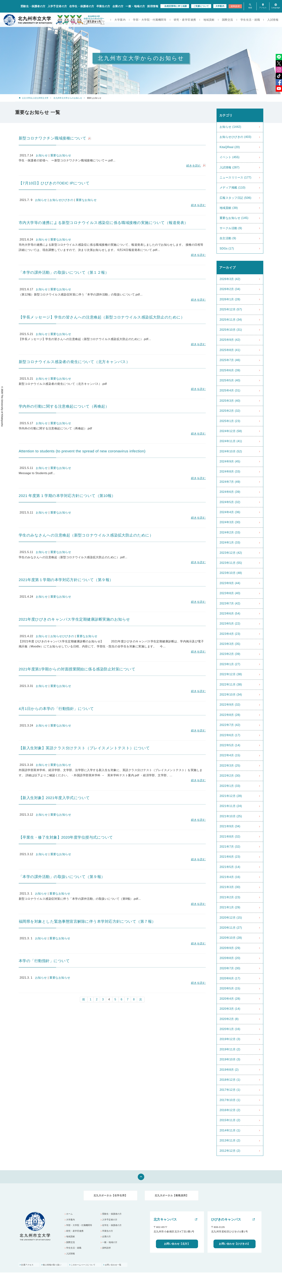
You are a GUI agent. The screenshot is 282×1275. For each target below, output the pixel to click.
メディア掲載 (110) (232, 187)
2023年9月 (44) (230, 583)
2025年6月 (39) (230, 370)
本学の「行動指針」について (44, 961)
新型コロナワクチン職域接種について (52, 138)
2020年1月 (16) (230, 1029)
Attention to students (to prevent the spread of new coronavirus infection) (82, 451)
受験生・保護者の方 (33, 6)
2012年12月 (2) (230, 1150)
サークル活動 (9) (231, 228)
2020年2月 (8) (229, 1019)
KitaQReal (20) (230, 147)
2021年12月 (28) (231, 795)
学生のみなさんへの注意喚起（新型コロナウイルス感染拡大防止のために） (86, 535)
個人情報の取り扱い (55, 1267)
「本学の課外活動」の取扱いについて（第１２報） (64, 272)
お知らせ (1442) (230, 126)
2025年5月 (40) (230, 380)
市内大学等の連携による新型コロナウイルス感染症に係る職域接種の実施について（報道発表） (103, 223)
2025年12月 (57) (231, 309)
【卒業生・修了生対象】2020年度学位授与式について (66, 837)
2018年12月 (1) (230, 1079)
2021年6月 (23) (230, 856)
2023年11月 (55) (231, 562)
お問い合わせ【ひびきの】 (234, 1243)
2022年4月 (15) (230, 755)
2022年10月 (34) (231, 694)
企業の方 (118, 6)
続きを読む (193, 165)
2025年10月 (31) (231, 329)
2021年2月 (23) (230, 897)
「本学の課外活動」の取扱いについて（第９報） (62, 877)
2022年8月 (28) (230, 714)
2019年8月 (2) (229, 1069)
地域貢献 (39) (229, 207)
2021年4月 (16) (230, 877)
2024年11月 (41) (231, 441)
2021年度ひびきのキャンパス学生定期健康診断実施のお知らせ (74, 619)
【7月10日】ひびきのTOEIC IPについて (54, 183)
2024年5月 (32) (230, 502)
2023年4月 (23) (230, 633)
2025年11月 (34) (231, 319)
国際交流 (227, 19)
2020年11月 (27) (231, 927)
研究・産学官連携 (185, 19)
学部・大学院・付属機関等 (149, 19)
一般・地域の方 (135, 6)
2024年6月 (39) (230, 491)
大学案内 (219, 6)
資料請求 (235, 6)
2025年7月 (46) (230, 360)
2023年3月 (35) (230, 643)
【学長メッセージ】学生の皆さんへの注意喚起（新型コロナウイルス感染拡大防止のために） (102, 317)
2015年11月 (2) (230, 1120)
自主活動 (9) (228, 238)
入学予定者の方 (57, 6)
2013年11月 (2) (230, 1140)
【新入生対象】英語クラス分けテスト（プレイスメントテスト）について (84, 748)
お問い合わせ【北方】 (177, 1243)
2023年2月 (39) (230, 653)
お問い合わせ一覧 (123, 1267)
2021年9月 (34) (230, 826)
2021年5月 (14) (230, 866)
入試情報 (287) (230, 167)
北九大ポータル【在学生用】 (110, 1195)
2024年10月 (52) (231, 451)
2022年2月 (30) (230, 775)
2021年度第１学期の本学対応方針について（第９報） (66, 580)
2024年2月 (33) (230, 532)
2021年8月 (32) (230, 836)
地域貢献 (209, 19)
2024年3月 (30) (230, 522)
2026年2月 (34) (230, 289)
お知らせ (42, 155)
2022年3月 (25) (230, 765)
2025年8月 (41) (230, 350)
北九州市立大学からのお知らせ (67, 98)
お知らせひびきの (61, 199)
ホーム (69, 1214)
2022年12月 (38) (231, 674)
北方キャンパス (165, 1219)
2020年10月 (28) (231, 937)
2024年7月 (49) (230, 481)
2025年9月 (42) (230, 339)
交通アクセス (27, 1267)
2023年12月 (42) (231, 552)
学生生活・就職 (250, 19)
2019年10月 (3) (230, 1059)
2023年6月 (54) (230, 613)
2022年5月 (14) (230, 745)
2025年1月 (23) (230, 421)
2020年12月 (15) (231, 917)
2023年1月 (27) (230, 664)
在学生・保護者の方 (81, 6)
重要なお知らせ (60, 155)
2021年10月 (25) (231, 816)
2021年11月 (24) (231, 806)
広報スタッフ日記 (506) (235, 197)
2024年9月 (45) (230, 461)
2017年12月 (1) (230, 1089)
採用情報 (152, 6)
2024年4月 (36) (230, 512)
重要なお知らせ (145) (234, 217)
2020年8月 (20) (230, 958)
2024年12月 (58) (231, 431)
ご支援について (201, 6)
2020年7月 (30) (230, 968)
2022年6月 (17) (230, 735)
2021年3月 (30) (230, 887)
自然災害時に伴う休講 (175, 6)
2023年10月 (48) (231, 572)
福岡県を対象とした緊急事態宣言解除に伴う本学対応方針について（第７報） (87, 921)
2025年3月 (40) (230, 400)
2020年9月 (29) (230, 948)
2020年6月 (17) (230, 978)
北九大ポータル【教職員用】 (171, 1195)
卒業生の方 (103, 6)
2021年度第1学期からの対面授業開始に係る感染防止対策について (77, 669)
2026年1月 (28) (230, 299)
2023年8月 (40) (230, 593)
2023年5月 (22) (230, 623)
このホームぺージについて (90, 1267)
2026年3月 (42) (230, 279)
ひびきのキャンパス (226, 1219)
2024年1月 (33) (230, 542)
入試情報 (272, 19)
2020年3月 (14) (230, 1008)
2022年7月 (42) (230, 724)
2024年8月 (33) (230, 471)
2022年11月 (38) (231, 684)
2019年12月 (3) (230, 1039)
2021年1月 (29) (230, 907)
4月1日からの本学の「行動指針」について (56, 709)
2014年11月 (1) (230, 1130)
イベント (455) (230, 157)
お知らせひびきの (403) (235, 136)
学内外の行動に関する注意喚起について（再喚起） (64, 406)
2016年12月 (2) (230, 1110)
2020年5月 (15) (230, 988)
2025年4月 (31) (230, 390)
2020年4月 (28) (230, 998)
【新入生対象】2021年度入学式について (54, 798)
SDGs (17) (227, 248)
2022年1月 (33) (230, 785)
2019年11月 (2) (230, 1049)
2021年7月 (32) (230, 846)
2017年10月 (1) (230, 1100)
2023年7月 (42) (230, 603)
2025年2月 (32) (230, 410)
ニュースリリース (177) (235, 177)
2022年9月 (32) (230, 704)
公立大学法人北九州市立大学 (35, 98)
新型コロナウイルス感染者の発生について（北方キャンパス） (74, 362)
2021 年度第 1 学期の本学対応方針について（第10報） (67, 496)
